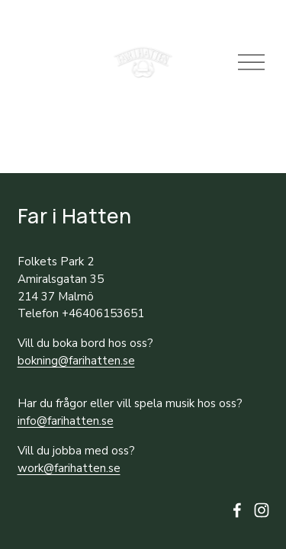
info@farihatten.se (66, 421)
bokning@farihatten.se (76, 360)
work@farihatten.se (69, 468)
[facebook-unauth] (237, 510)
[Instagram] (261, 510)
